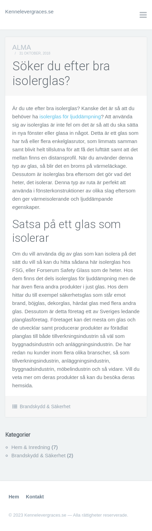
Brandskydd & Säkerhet (45, 406)
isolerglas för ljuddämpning (70, 116)
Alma (21, 47)
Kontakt (35, 496)
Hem (14, 496)
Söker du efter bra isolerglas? (61, 73)
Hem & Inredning (30, 447)
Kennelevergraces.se (29, 11)
